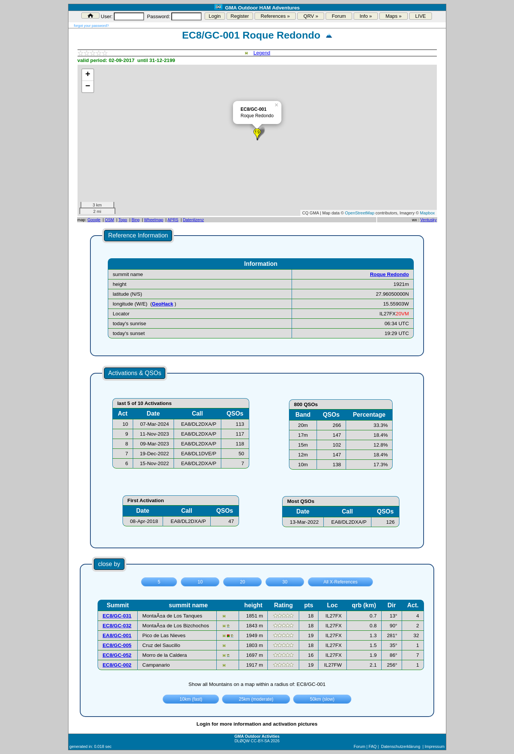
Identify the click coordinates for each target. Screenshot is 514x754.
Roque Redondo (389, 274)
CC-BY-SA (260, 740)
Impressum (435, 746)
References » (275, 16)
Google (93, 219)
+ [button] (87, 75)
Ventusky (428, 219)
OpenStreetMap (359, 213)
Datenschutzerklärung (400, 746)
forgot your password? (91, 26)
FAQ (372, 746)
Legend (261, 53)
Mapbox (427, 213)
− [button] (87, 86)
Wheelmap (153, 219)
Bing (136, 219)
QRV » (310, 16)
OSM (109, 219)
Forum (339, 16)
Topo (122, 219)
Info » (366, 16)
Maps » (393, 16)
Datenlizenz (193, 219)
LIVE (420, 16)
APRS (173, 219)
